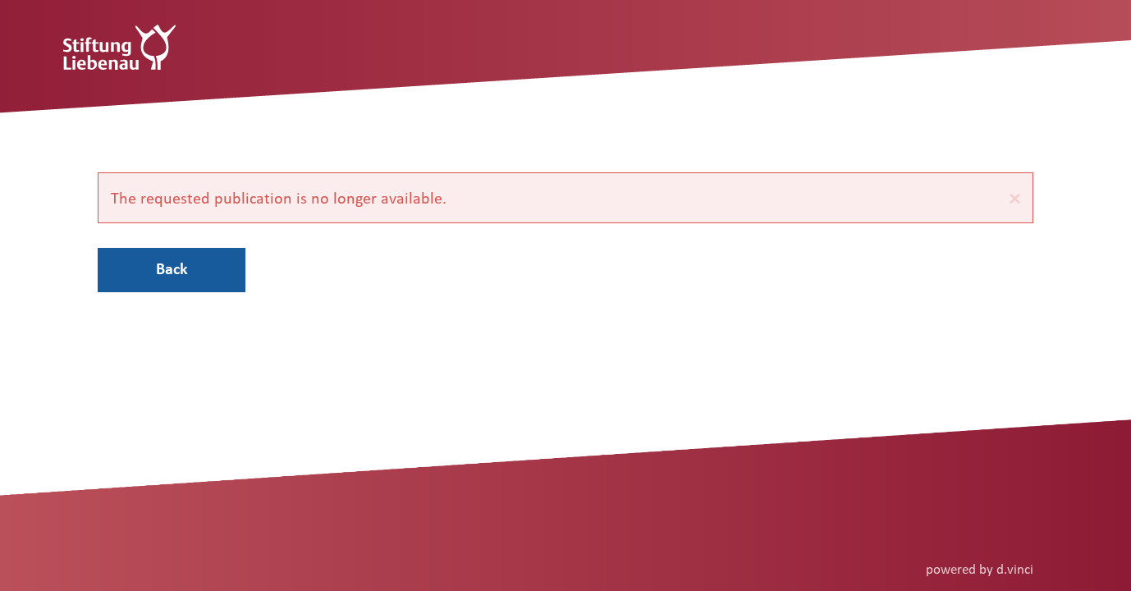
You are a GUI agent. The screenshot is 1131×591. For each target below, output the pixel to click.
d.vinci (1014, 568)
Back (172, 268)
